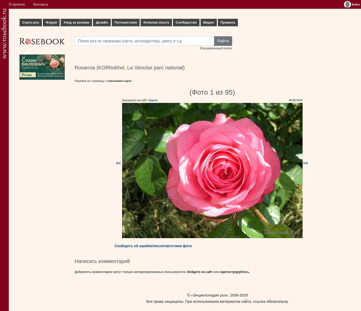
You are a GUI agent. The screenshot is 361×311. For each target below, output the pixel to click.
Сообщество (186, 22)
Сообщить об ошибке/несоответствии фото (153, 246)
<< (118, 163)
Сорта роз (30, 22)
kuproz (153, 100)
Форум (51, 22)
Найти (223, 41)
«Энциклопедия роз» (209, 295)
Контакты (40, 4)
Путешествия (126, 22)
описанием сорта (119, 80)
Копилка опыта (156, 22)
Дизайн (102, 22)
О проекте (17, 4)
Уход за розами (76, 22)
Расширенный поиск (216, 48)
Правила (228, 22)
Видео (208, 22)
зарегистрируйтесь (234, 272)
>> (305, 163)
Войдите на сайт (199, 272)
